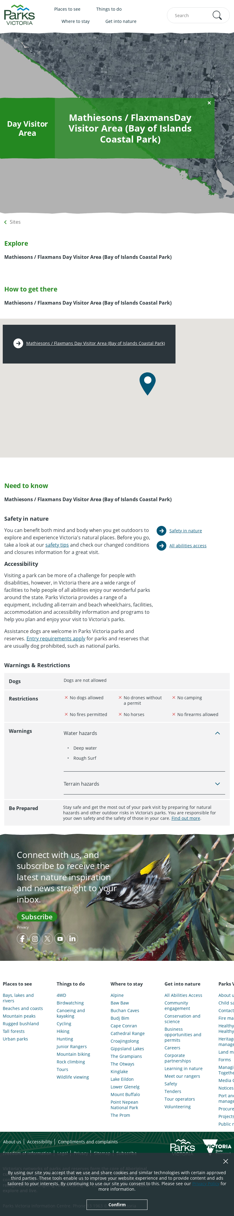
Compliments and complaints (88, 1142)
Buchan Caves (125, 1010)
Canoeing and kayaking (71, 1013)
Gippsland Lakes (127, 1048)
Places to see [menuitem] (67, 9)
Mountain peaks (19, 1016)
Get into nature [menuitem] (120, 21)
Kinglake (119, 1071)
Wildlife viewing (73, 1077)
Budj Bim (120, 1018)
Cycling (64, 1023)
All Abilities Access (183, 995)
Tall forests (14, 1031)
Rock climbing (71, 1062)
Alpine (117, 995)
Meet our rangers (182, 1076)
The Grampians (126, 1056)
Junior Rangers (72, 1046)
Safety (171, 1084)
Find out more (186, 818)
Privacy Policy (205, 1183)
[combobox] (198, 15)
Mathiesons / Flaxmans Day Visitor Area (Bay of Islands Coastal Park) (95, 343)
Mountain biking (73, 1054)
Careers (172, 1048)
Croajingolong (125, 1041)
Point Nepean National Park (124, 1104)
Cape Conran (124, 1026)
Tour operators (180, 1099)
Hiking (63, 1031)
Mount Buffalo (125, 1094)
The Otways (122, 1064)
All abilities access (188, 545)
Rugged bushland (21, 1023)
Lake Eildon (122, 1079)
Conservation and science (182, 1018)
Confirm (117, 1204)
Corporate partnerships (178, 1058)
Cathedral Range (128, 1033)
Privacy (23, 927)
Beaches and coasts (23, 1008)
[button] (217, 15)
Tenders (173, 1091)
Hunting (65, 1039)
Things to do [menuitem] (109, 9)
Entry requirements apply (56, 638)
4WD (61, 995)
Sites (15, 222)
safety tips (57, 544)
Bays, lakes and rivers (18, 998)
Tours (62, 1069)
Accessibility (39, 1142)
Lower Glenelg (125, 1087)
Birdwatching (70, 1003)
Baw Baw (120, 1003)
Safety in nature (185, 531)
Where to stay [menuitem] (76, 21)
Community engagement (177, 1005)
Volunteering (178, 1106)
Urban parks (15, 1039)
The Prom (120, 1115)
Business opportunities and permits (183, 1034)
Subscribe (37, 916)
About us (12, 1142)
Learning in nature (184, 1068)
